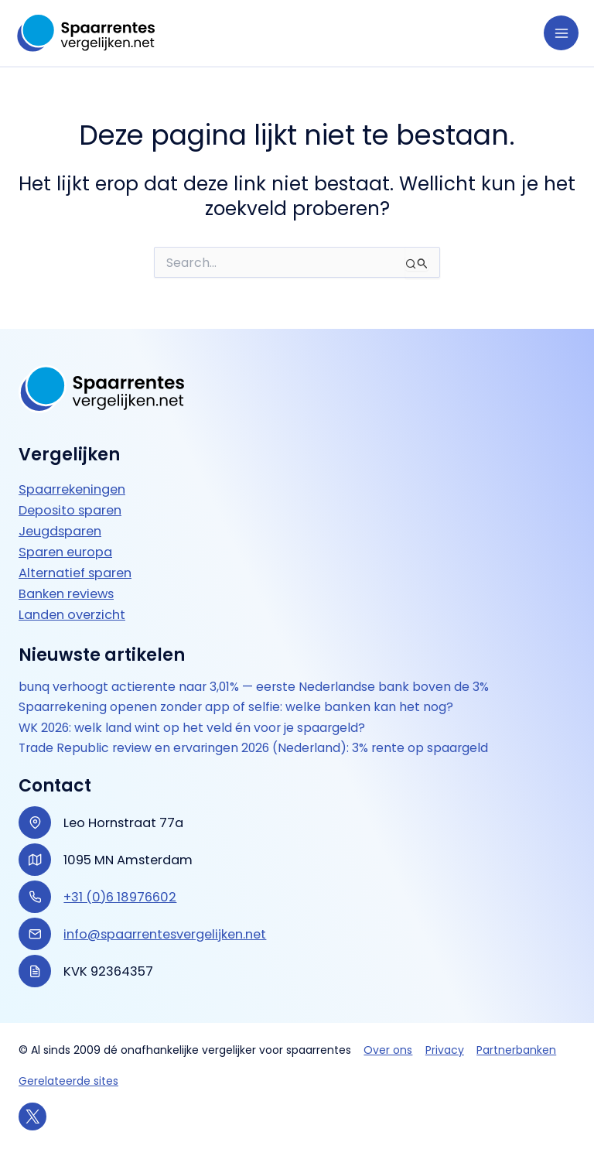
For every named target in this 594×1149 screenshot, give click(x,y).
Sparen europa (65, 552)
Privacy (444, 1050)
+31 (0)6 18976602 (119, 897)
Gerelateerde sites (68, 1081)
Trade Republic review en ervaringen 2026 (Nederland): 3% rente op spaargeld (253, 748)
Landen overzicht (72, 615)
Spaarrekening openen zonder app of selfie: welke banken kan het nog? (236, 707)
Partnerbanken (516, 1050)
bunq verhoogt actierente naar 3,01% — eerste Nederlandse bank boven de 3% (254, 687)
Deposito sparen (70, 510)
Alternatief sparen (75, 573)
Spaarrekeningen (72, 489)
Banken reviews (66, 594)
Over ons (388, 1050)
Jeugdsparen (60, 531)
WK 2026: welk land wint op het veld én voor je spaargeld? (192, 728)
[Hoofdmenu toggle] (561, 32)
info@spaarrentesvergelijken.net (164, 934)
